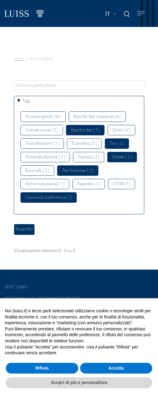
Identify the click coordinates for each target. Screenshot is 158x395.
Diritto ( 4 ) (121, 130)
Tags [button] (26, 101)
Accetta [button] (116, 368)
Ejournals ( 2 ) (37, 170)
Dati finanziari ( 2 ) (78, 170)
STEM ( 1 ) (121, 184)
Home (19, 59)
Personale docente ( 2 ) (45, 157)
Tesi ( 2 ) (117, 143)
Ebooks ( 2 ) (122, 157)
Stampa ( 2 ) (88, 157)
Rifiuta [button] (42, 368)
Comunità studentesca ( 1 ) (48, 197)
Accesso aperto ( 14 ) (43, 117)
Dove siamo (16, 287)
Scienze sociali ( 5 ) (41, 130)
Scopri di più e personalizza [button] (79, 382)
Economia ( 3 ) (84, 143)
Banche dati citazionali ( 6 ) (97, 117)
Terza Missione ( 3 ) (42, 143)
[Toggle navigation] (141, 13)
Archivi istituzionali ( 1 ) (44, 184)
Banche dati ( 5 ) (85, 130)
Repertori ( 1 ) (88, 184)
